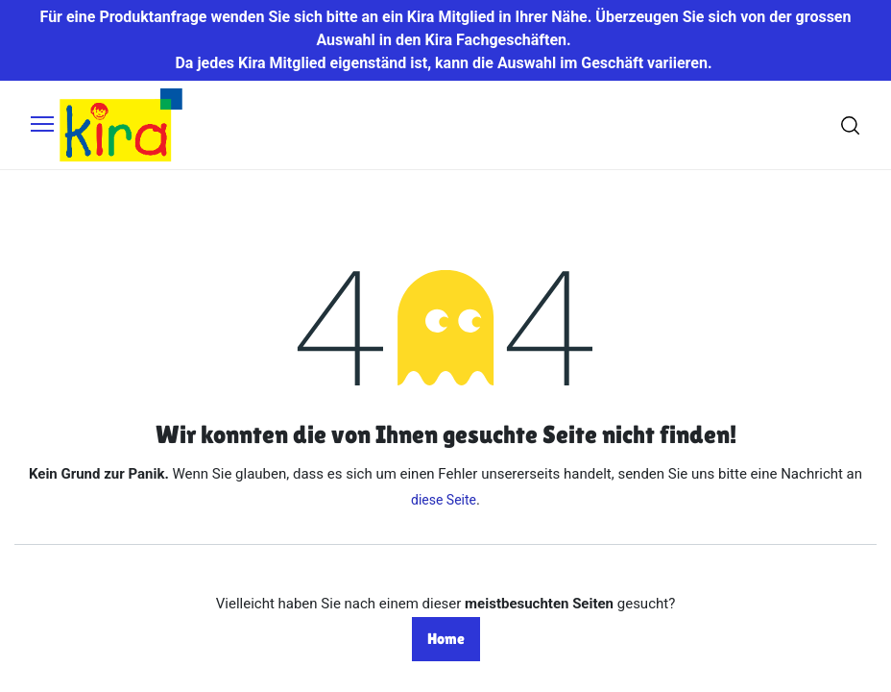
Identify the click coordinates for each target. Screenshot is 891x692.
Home (446, 639)
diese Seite (443, 499)
